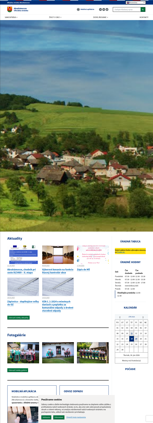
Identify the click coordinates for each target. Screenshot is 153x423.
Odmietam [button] (58, 417)
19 (136, 338)
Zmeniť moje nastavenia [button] (76, 417)
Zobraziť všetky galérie (18, 370)
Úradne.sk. (121, 252)
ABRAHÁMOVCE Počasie (130, 383)
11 (132, 333)
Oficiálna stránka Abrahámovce (19, 3)
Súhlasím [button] (46, 417)
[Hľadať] (143, 9)
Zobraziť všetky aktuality (18, 317)
